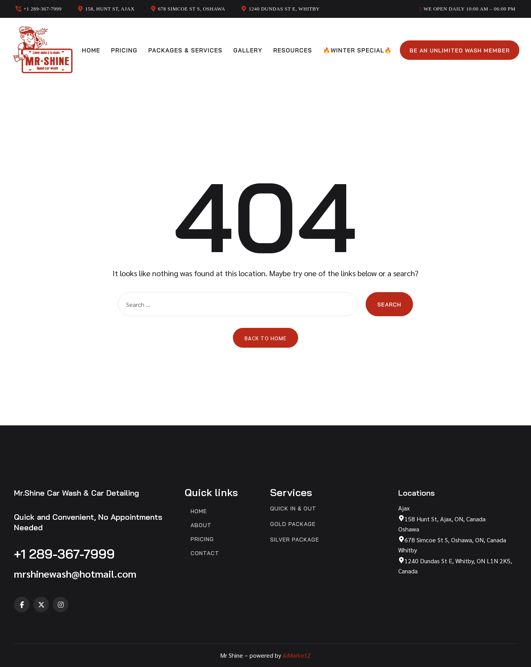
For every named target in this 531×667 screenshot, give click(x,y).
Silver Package (294, 540)
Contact (205, 553)
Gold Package (293, 524)
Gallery (247, 50)
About (201, 525)
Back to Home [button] (265, 337)
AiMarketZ (297, 655)
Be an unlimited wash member (460, 50)
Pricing (124, 50)
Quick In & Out (293, 509)
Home (91, 50)
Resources (292, 50)
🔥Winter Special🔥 (357, 50)
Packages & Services (185, 50)
